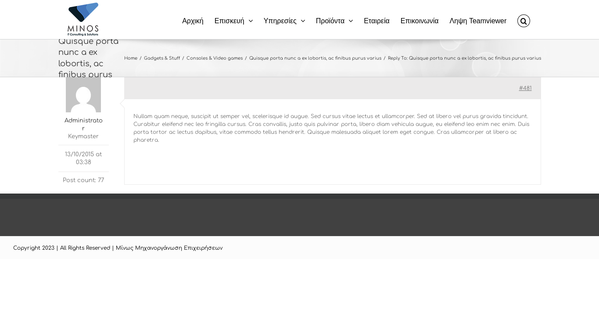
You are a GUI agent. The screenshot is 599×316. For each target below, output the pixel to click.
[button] (534, 19)
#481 (525, 88)
